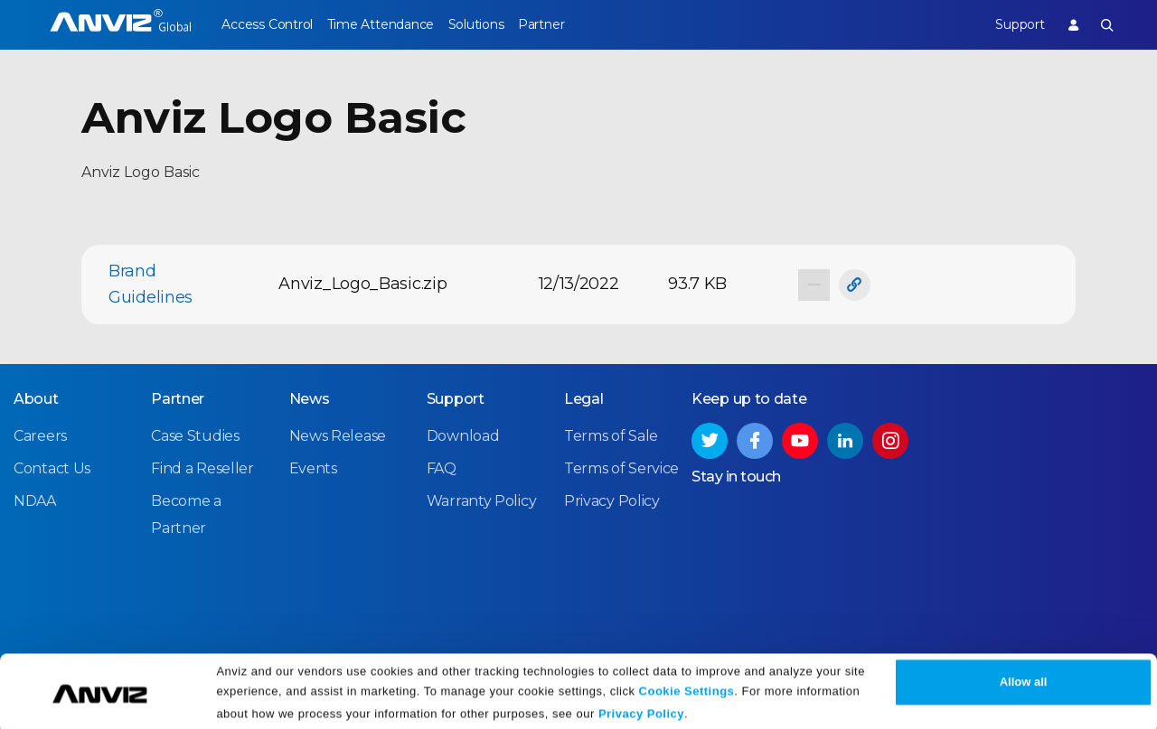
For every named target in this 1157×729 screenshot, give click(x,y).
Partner (574, 24)
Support (1007, 24)
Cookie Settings (687, 686)
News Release (337, 435)
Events (313, 467)
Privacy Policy (641, 708)
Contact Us (52, 467)
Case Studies (195, 435)
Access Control (266, 24)
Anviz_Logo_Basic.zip (362, 284)
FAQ (441, 467)
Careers (40, 435)
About (36, 398)
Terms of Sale (611, 435)
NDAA (35, 500)
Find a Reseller (202, 467)
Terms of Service (621, 467)
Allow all (1024, 677)
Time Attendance (391, 24)
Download (463, 435)
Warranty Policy (482, 500)
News (309, 398)
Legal (584, 398)
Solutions (497, 24)
